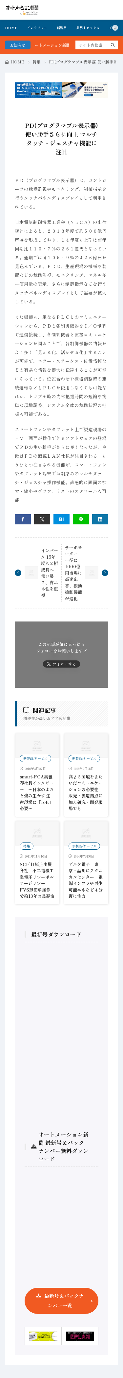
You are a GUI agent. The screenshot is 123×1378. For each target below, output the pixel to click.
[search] (113, 45)
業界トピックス (87, 27)
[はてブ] (61, 519)
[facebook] (23, 519)
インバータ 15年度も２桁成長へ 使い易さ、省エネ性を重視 (49, 572)
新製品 (62, 27)
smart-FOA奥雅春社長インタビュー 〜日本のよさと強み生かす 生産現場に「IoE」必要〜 (37, 793)
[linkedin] (100, 519)
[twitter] (42, 519)
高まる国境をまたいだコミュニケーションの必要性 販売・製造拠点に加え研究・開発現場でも (86, 793)
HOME (11, 27)
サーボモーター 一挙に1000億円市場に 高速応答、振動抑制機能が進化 (73, 573)
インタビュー (37, 27)
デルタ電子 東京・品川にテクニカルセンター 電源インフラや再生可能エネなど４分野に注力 (86, 880)
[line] (81, 519)
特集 (37, 61)
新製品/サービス (35, 758)
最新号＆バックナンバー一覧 (64, 1300)
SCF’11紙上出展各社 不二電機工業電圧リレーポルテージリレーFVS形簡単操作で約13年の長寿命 (37, 880)
